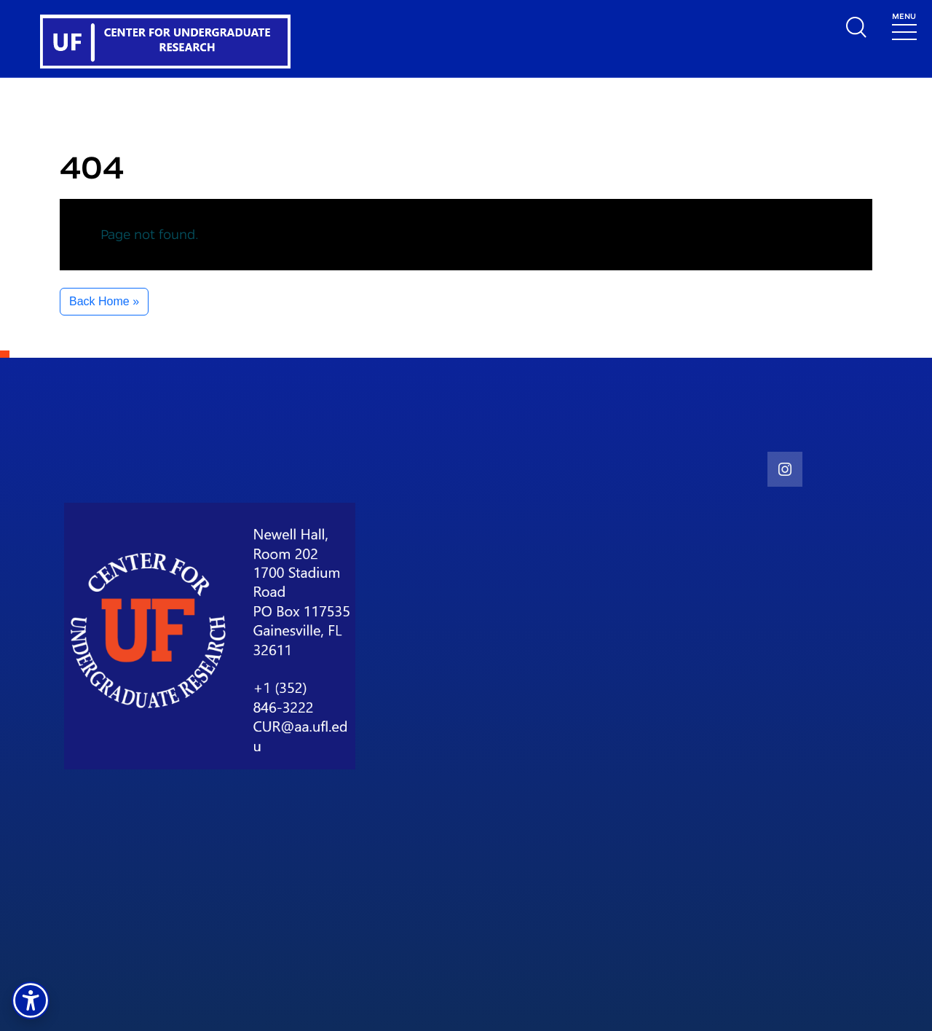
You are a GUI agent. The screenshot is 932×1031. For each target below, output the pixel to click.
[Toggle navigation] (904, 25)
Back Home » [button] (104, 301)
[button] (31, 1000)
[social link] (784, 469)
